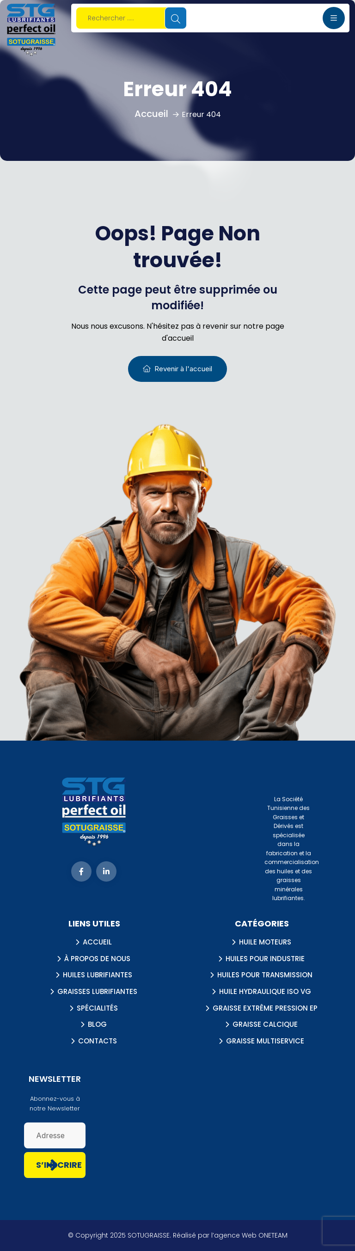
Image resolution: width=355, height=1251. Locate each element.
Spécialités (97, 1008)
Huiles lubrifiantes (97, 975)
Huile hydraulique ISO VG (265, 991)
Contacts (97, 1041)
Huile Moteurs (265, 942)
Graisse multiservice (265, 1041)
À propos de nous (97, 958)
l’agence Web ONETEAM (249, 1235)
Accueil (97, 942)
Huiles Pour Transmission (264, 975)
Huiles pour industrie (265, 958)
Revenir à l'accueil (177, 368)
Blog (97, 1024)
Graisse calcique (265, 1024)
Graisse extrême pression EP (265, 1008)
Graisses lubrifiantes (97, 991)
